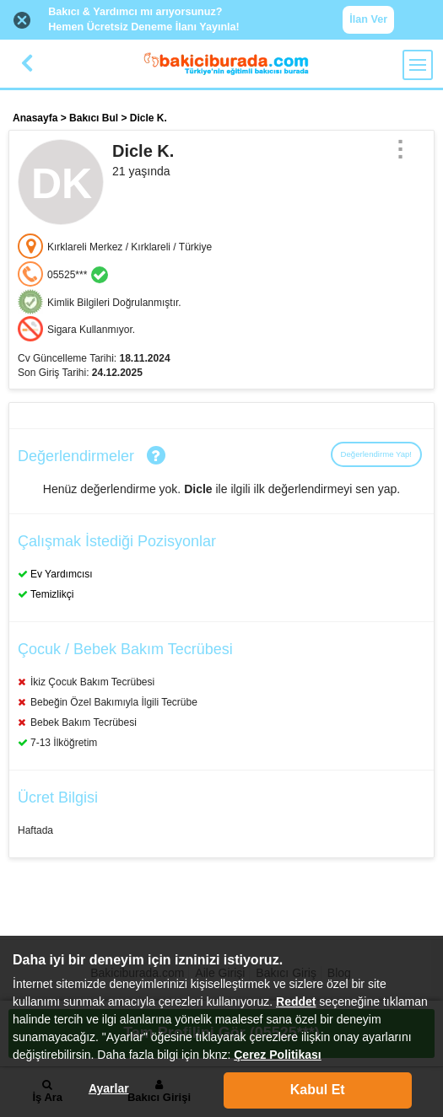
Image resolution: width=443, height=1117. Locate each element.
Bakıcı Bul (93, 118)
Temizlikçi (51, 594)
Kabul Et (317, 1089)
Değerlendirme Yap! (376, 454)
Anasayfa (35, 118)
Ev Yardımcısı (61, 574)
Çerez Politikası (277, 1054)
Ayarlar (109, 1088)
